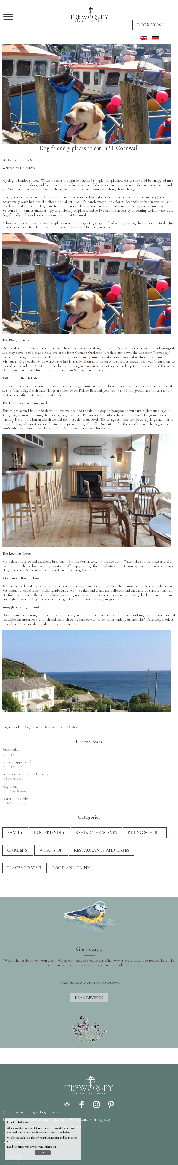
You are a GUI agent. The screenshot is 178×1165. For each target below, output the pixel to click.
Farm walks (10, 749)
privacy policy (26, 1147)
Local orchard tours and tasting (25, 774)
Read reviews (89, 997)
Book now (149, 25)
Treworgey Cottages (24, 1112)
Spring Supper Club (17, 761)
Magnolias (9, 786)
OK (43, 1152)
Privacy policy (102, 1120)
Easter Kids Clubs (15, 798)
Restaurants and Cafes (61, 727)
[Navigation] (8, 17)
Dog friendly (32, 727)
